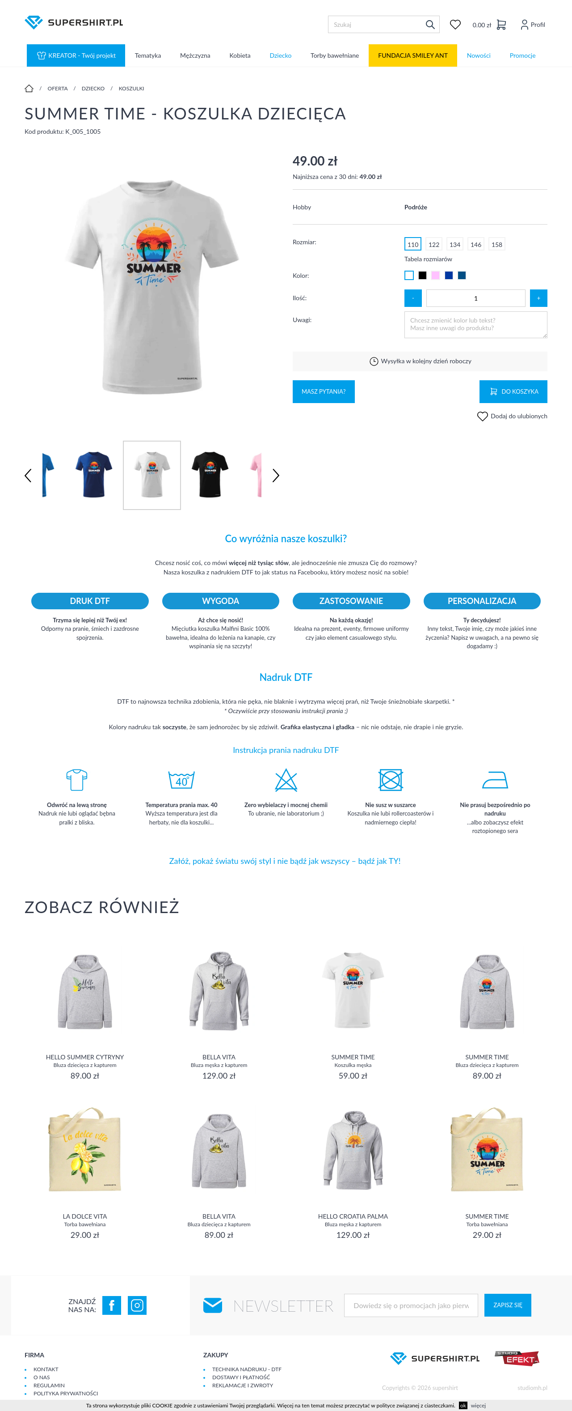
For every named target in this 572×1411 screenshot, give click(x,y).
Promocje (523, 56)
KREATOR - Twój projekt (76, 55)
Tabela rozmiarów (428, 259)
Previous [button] (28, 475)
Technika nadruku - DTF (247, 1369)
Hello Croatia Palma (353, 1220)
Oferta (58, 88)
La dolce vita (85, 1220)
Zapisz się (507, 1305)
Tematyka (148, 56)
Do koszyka (513, 391)
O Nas (42, 1377)
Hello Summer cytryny (85, 1060)
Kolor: (301, 275)
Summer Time (352, 1060)
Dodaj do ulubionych (511, 416)
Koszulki (131, 88)
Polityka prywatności (66, 1393)
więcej (478, 1405)
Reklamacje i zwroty (242, 1385)
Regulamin (49, 1385)
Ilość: (300, 298)
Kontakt (46, 1369)
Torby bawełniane (335, 56)
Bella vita (219, 1060)
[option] (152, 288)
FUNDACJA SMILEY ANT (413, 56)
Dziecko (280, 56)
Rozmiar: (304, 242)
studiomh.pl (532, 1387)
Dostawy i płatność (241, 1377)
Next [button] (276, 475)
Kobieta (240, 56)
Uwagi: (302, 319)
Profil (531, 24)
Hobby (302, 207)
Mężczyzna (195, 56)
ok (463, 1405)
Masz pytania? (324, 391)
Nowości (479, 56)
